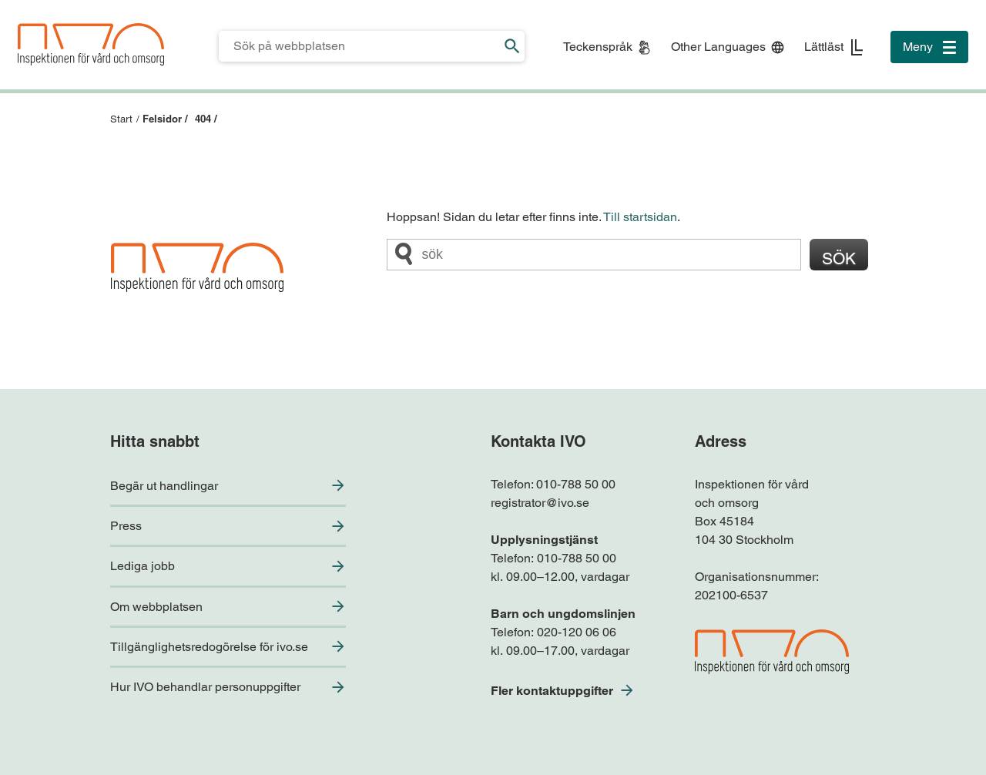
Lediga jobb (142, 566)
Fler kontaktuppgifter (552, 690)
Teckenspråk (597, 46)
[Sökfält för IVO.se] (359, 46)
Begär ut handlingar (164, 485)
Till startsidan (640, 217)
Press (126, 525)
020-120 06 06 (576, 632)
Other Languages (718, 46)
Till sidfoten (16, 0)
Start (121, 119)
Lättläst (823, 46)
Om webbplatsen (156, 606)
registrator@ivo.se (540, 502)
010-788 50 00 (575, 484)
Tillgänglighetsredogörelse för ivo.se (209, 646)
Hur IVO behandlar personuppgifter (205, 686)
